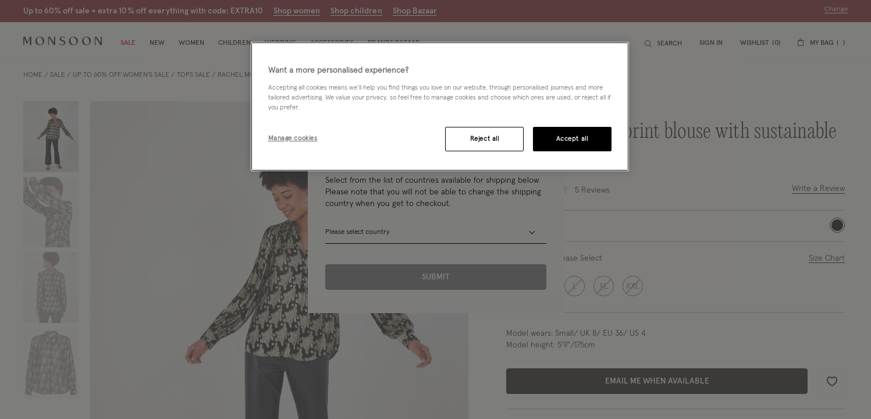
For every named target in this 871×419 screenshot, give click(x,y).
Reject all (484, 139)
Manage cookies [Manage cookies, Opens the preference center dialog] (293, 138)
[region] (440, 106)
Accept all (572, 139)
